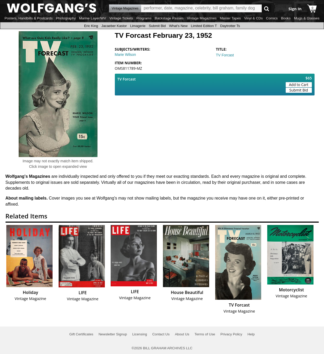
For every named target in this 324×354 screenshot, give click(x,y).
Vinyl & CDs (253, 18)
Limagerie (138, 26)
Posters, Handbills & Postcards (28, 18)
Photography (66, 18)
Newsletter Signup (113, 334)
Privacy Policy (231, 334)
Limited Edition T (204, 26)
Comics (271, 18)
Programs (144, 18)
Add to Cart (298, 84)
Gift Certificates (81, 334)
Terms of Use (204, 334)
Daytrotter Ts (230, 26)
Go (266, 8)
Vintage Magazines (202, 18)
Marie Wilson (125, 54)
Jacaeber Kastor (114, 26)
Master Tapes (230, 18)
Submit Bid (157, 26)
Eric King (91, 26)
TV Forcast (225, 55)
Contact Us (160, 334)
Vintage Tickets (121, 18)
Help (251, 334)
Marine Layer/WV (92, 18)
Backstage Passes (169, 18)
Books (286, 18)
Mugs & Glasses (307, 18)
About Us (182, 334)
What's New (178, 26)
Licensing (139, 334)
